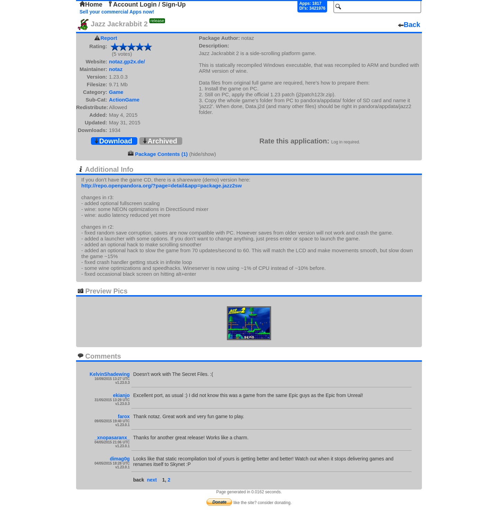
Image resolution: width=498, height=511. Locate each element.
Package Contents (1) (161, 154)
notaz (115, 69)
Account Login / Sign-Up (147, 4)
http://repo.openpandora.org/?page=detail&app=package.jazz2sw (161, 185)
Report (109, 38)
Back (409, 24)
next (152, 480)
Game (116, 92)
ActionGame (124, 100)
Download (113, 141)
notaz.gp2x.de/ (127, 61)
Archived (159, 141)
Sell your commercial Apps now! (117, 12)
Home (91, 4)
